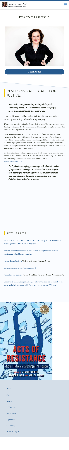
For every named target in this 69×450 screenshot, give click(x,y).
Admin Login (13, 431)
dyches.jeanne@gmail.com (13, 161)
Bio (8, 395)
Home (9, 389)
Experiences (11, 419)
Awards (9, 401)
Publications (11, 407)
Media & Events (12, 413)
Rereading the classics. (13, 275)
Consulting (10, 426)
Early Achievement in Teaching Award (20, 268)
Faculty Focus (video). (13, 261)
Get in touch (34, 71)
